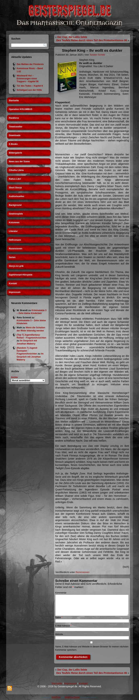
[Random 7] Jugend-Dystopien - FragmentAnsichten (27, 351)
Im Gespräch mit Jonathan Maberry (30, 356)
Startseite (14, 100)
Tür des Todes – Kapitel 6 (30, 86)
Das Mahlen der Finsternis (30, 64)
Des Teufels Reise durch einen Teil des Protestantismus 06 (91, 40)
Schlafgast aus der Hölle (29, 90)
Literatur (13, 231)
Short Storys (15, 187)
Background (15, 205)
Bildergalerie (15, 153)
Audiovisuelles (16, 196)
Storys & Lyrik (16, 266)
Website (59, 634)
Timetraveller (15, 126)
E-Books (13, 144)
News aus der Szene (19, 161)
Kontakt (13, 283)
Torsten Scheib (97, 54)
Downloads (14, 135)
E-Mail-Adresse (63, 626)
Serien (12, 257)
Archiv (14, 377)
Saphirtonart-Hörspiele (20, 275)
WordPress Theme (72, 697)
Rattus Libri (15, 179)
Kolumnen (14, 222)
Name (58, 617)
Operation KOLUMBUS (20, 109)
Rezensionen (15, 248)
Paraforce (14, 118)
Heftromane (15, 240)
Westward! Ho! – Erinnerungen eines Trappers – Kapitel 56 (28, 78)
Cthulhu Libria (16, 170)
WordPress (56, 697)
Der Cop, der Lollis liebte (72, 37)
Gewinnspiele (16, 214)
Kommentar (60, 592)
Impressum (14, 292)
